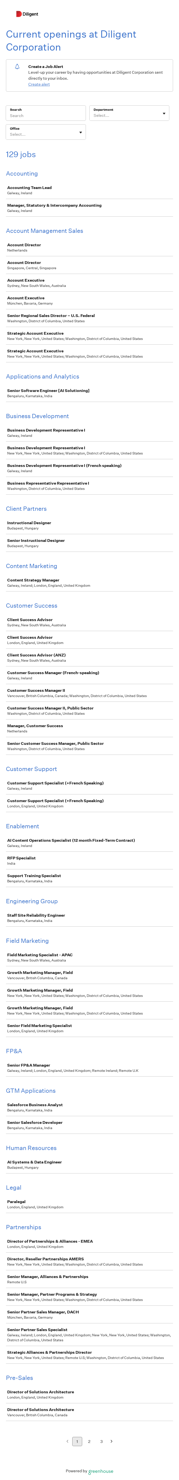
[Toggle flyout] (164, 114)
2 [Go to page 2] (89, 1441)
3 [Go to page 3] (101, 1441)
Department (103, 110)
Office (15, 129)
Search (16, 110)
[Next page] (111, 1442)
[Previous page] (67, 1442)
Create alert (39, 84)
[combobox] (10, 134)
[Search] (46, 116)
